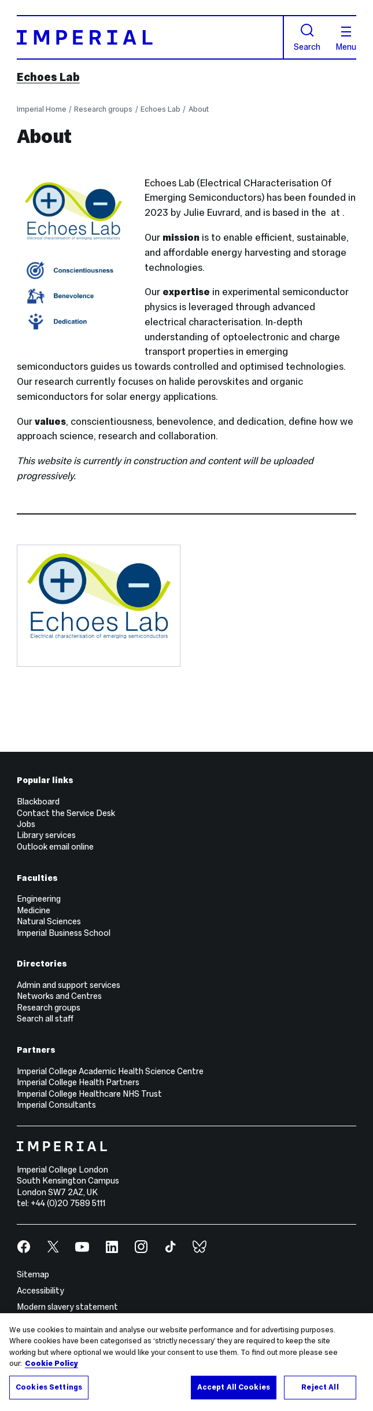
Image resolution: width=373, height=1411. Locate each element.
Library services (46, 835)
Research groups (103, 109)
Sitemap (33, 1274)
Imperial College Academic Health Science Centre (110, 1071)
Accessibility (40, 1290)
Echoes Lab (48, 77)
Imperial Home (42, 109)
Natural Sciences (49, 921)
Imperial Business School (63, 933)
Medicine (33, 910)
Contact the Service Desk (66, 813)
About (199, 109)
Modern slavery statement (67, 1307)
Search (307, 37)
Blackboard (38, 801)
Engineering (39, 899)
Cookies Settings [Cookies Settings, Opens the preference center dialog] (49, 1390)
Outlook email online (55, 847)
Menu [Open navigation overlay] (345, 39)
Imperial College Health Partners (78, 1082)
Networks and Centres (59, 996)
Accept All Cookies (233, 1390)
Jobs (26, 824)
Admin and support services (68, 985)
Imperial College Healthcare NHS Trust (89, 1094)
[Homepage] (150, 37)
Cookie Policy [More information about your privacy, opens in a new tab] (51, 1367)
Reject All (319, 1390)
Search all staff (45, 1018)
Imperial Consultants (56, 1105)
